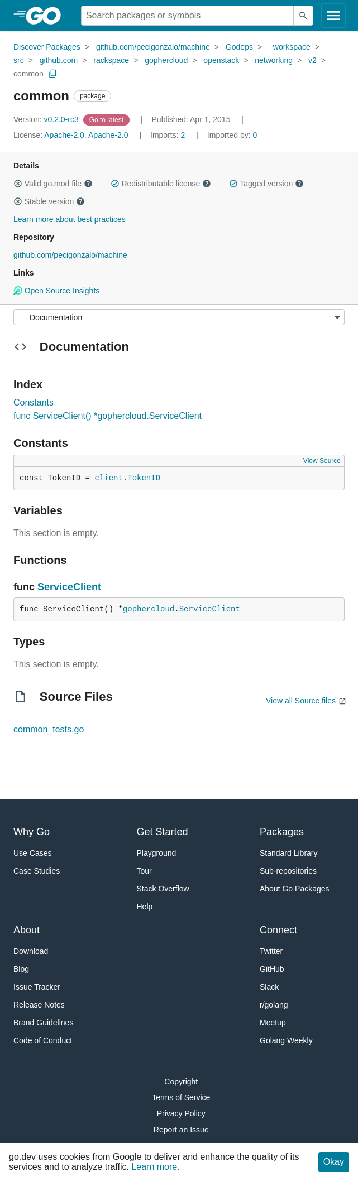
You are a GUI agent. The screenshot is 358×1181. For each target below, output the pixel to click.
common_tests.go (48, 729)
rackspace (111, 60)
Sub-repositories (288, 870)
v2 (312, 60)
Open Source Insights (56, 290)
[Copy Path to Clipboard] (53, 74)
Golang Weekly (286, 1040)
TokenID (143, 478)
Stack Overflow (163, 888)
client (108, 478)
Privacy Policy (181, 1113)
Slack (269, 986)
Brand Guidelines (43, 1022)
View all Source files (301, 700)
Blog (21, 969)
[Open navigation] (333, 15)
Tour (144, 870)
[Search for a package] (187, 16)
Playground (156, 853)
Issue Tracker (36, 986)
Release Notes (39, 1004)
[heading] (47, 16)
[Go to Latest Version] (107, 119)
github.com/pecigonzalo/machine (153, 46)
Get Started (162, 831)
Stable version (49, 201)
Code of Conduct (42, 1040)
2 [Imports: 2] (168, 135)
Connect (278, 930)
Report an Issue (181, 1129)
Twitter (271, 951)
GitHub (272, 969)
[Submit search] (303, 16)
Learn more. (155, 1167)
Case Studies (36, 870)
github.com (59, 60)
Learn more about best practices (69, 219)
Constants (33, 402)
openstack (221, 60)
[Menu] (179, 317)
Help (145, 906)
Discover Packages (46, 46)
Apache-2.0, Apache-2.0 (86, 135)
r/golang (274, 1004)
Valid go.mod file (53, 183)
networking (274, 60)
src (18, 60)
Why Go (31, 831)
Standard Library (289, 853)
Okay (333, 1161)
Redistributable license (161, 183)
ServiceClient (69, 586)
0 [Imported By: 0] (232, 135)
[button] (17, 183)
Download (30, 951)
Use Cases (32, 853)
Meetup (273, 1022)
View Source (322, 461)
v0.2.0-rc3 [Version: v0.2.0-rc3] (47, 119)
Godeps (239, 46)
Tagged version (266, 183)
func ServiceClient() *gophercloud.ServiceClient (107, 416)
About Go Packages (295, 888)
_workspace (290, 46)
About (26, 930)
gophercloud (166, 60)
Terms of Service (181, 1097)
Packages (282, 831)
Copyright (181, 1081)
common (28, 73)
